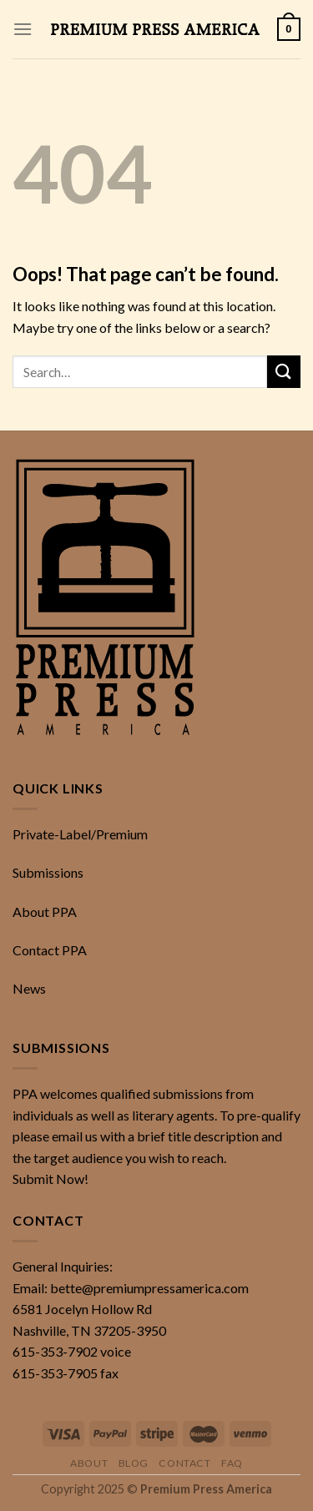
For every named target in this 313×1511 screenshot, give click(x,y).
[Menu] (23, 28)
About (89, 1463)
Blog (134, 1463)
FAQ (232, 1463)
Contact (184, 1463)
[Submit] (283, 371)
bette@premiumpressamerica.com (149, 1288)
